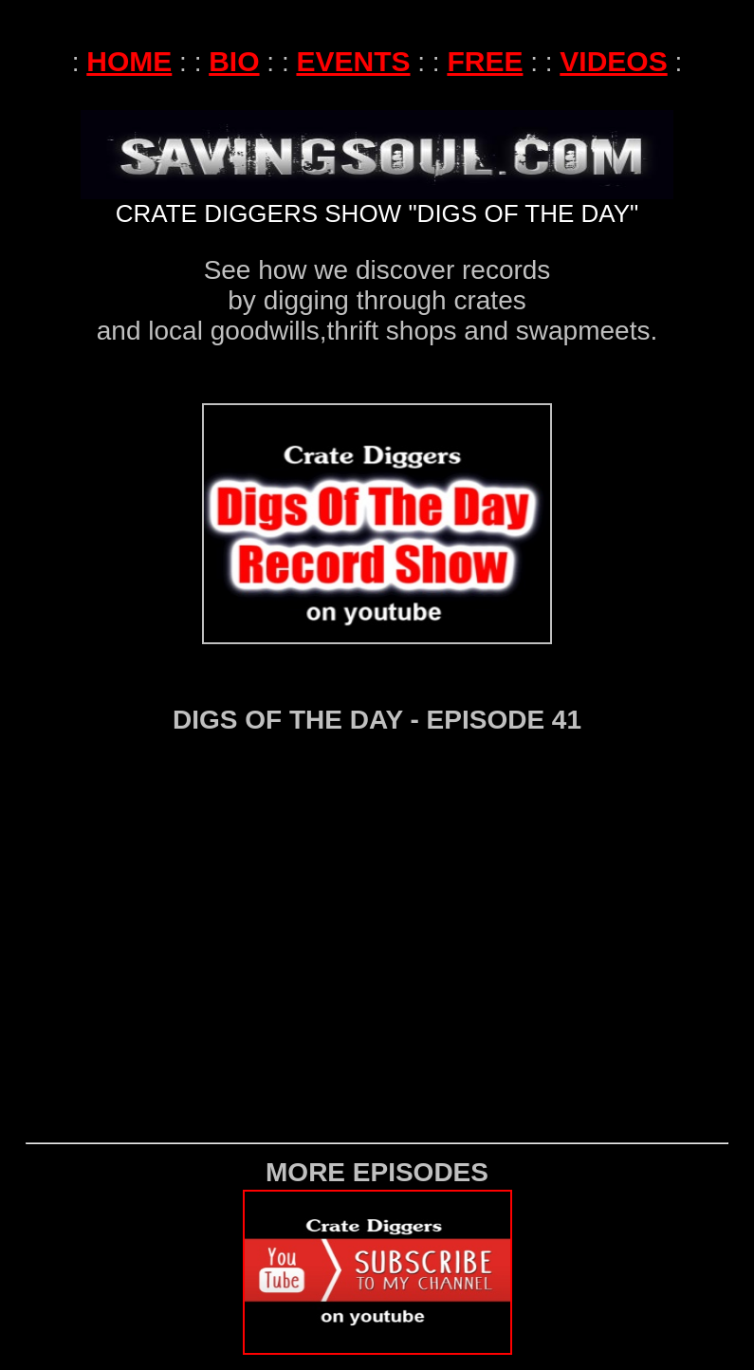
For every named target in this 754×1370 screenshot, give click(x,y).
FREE (485, 46)
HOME (129, 46)
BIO (234, 46)
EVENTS (353, 46)
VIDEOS (613, 46)
